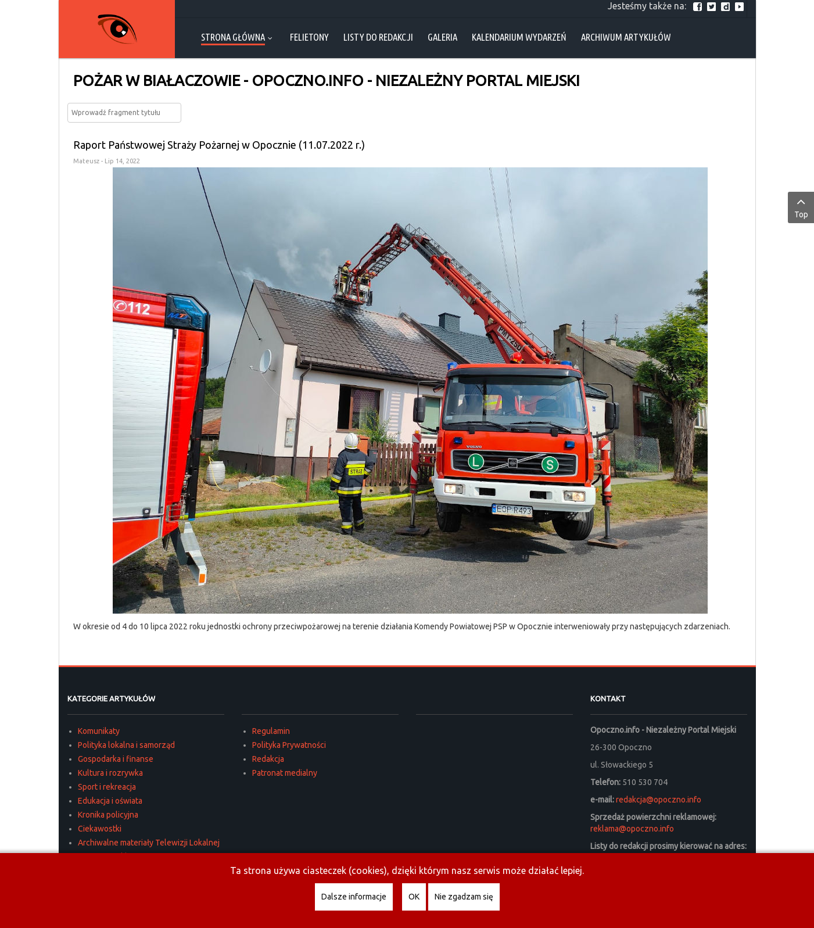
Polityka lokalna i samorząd (126, 745)
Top (801, 207)
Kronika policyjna (108, 814)
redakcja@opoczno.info (658, 799)
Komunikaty (99, 731)
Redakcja (268, 759)
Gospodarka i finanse (115, 759)
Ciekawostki (99, 828)
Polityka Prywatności (289, 745)
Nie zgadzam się (464, 896)
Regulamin (271, 731)
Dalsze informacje (353, 896)
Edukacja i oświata (110, 800)
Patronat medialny (284, 772)
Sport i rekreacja (107, 786)
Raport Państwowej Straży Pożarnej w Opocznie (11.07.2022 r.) (219, 145)
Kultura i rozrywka (110, 772)
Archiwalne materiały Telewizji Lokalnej (149, 842)
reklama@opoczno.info (632, 828)
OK (413, 896)
